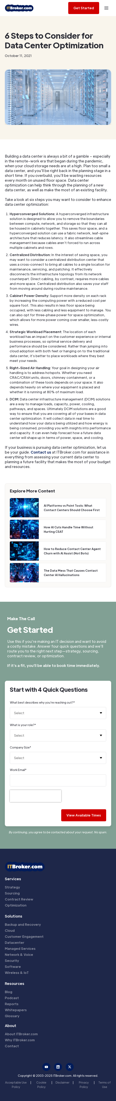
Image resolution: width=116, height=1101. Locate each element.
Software (13, 966)
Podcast (12, 998)
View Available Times (83, 815)
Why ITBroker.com (20, 1040)
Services (13, 878)
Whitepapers (16, 1010)
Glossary (12, 1016)
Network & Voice (19, 954)
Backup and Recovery (23, 924)
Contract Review (19, 899)
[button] (106, 8)
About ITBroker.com (21, 1034)
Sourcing (12, 893)
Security (12, 960)
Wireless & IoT (17, 972)
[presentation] (35, 796)
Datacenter (14, 942)
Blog (8, 992)
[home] (19, 8)
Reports (11, 1004)
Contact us (40, 452)
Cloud (10, 930)
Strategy (12, 887)
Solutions (13, 916)
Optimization (15, 905)
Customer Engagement (24, 936)
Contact (12, 1046)
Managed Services (20, 948)
